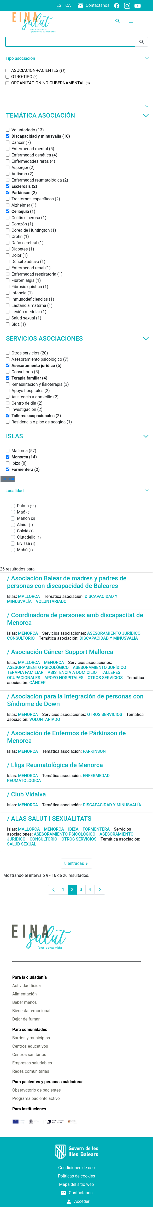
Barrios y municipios (31, 1037)
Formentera (96, 829)
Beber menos (24, 1002)
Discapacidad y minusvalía (109, 638)
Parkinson (94, 751)
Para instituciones (29, 1108)
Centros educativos (30, 1046)
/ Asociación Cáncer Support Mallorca (60, 652)
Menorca (28, 633)
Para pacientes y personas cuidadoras (48, 1081)
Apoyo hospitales (64, 677)
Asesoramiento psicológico (38, 667)
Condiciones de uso (76, 1167)
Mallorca (29, 596)
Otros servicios (105, 677)
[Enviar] (141, 41)
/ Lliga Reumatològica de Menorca (55, 765)
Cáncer (38, 682)
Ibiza (73, 829)
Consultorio (21, 638)
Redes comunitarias (30, 1071)
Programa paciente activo (36, 1098)
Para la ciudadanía (29, 977)
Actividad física (26, 985)
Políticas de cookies (76, 1176)
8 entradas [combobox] (78, 863)
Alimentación (24, 994)
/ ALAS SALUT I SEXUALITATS (49, 818)
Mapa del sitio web (76, 1184)
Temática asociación (77, 115)
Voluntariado (51, 601)
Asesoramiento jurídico (113, 633)
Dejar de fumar (26, 1019)
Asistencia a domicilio (72, 672)
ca (68, 5)
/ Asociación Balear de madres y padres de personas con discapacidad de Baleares (66, 582)
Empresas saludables (32, 1062)
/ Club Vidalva (26, 794)
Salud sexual (21, 844)
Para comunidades (29, 1029)
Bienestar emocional (31, 1010)
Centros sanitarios (29, 1054)
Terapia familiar (25, 672)
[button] (76, 58)
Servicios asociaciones (77, 338)
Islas (77, 436)
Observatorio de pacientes (36, 1090)
